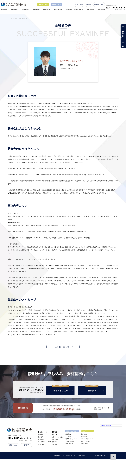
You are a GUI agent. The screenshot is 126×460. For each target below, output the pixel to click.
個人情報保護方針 (69, 457)
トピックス (55, 440)
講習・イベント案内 (57, 438)
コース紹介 (36, 11)
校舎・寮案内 (58, 11)
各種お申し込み (99, 5)
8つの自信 (25, 11)
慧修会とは (14, 11)
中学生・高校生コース (87, 440)
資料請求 (89, 5)
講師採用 (82, 457)
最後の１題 (41, 445)
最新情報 (4, 11)
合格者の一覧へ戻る (62, 347)
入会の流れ (46, 11)
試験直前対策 (79, 11)
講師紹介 (69, 11)
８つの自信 (69, 437)
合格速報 (54, 445)
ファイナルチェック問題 (45, 443)
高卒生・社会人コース (72, 440)
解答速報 (54, 443)
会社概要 (57, 457)
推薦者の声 (101, 11)
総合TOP (40, 435)
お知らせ (54, 435)
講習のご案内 (80, 5)
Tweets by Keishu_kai (105, 426)
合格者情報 (90, 11)
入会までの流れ (70, 442)
